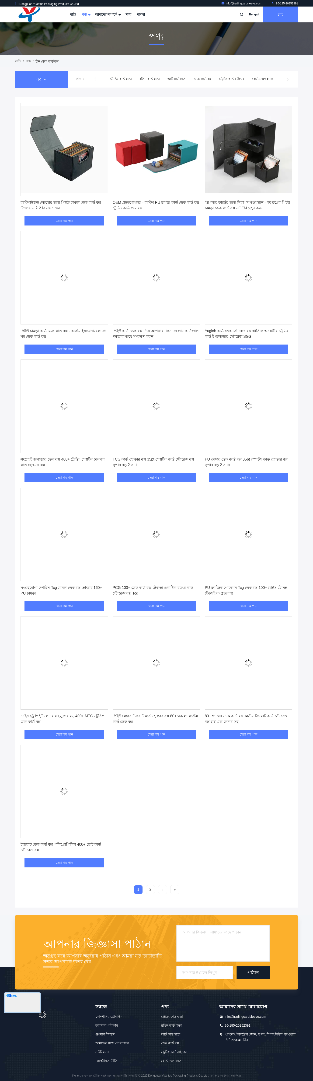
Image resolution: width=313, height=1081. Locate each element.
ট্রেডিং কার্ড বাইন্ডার (232, 79)
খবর (128, 14)
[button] (95, 79)
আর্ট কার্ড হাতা (176, 79)
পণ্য (86, 14)
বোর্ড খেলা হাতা (262, 79)
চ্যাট (280, 14)
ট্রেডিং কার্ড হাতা (121, 79)
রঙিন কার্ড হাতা (149, 79)
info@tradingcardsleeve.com (241, 3)
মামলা (141, 14)
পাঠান (253, 972)
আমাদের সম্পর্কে (107, 14)
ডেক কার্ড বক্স (203, 79)
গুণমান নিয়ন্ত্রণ (105, 1034)
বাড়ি (73, 14)
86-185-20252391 (284, 3)
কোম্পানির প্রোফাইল (108, 1016)
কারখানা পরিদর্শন (106, 1025)
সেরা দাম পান (64, 221)
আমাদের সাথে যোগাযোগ (112, 1043)
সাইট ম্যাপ (102, 1052)
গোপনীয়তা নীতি (106, 1061)
